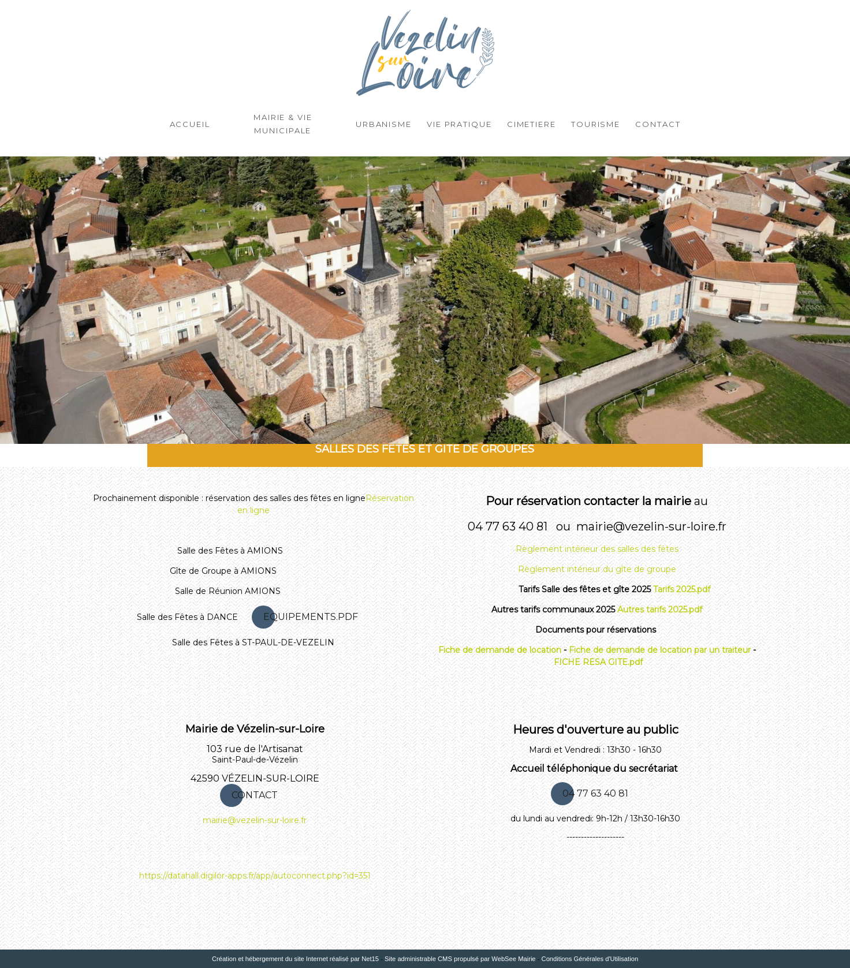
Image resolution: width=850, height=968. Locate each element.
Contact (657, 123)
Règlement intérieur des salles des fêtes (597, 549)
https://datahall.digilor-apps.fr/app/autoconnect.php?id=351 (255, 875)
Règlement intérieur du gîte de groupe (597, 569)
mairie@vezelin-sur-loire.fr (255, 820)
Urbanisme (384, 123)
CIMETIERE (531, 123)
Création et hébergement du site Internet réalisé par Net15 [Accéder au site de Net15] (295, 958)
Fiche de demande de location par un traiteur (660, 650)
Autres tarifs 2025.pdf (659, 609)
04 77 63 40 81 (595, 793)
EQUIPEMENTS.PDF (310, 616)
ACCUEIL (190, 123)
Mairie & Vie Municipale (282, 123)
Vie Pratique (459, 123)
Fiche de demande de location (499, 650)
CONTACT (255, 795)
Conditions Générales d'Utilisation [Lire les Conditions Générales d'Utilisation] (590, 958)
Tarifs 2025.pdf (681, 589)
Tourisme (595, 123)
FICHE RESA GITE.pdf (598, 662)
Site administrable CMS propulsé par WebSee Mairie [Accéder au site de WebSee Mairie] (460, 958)
